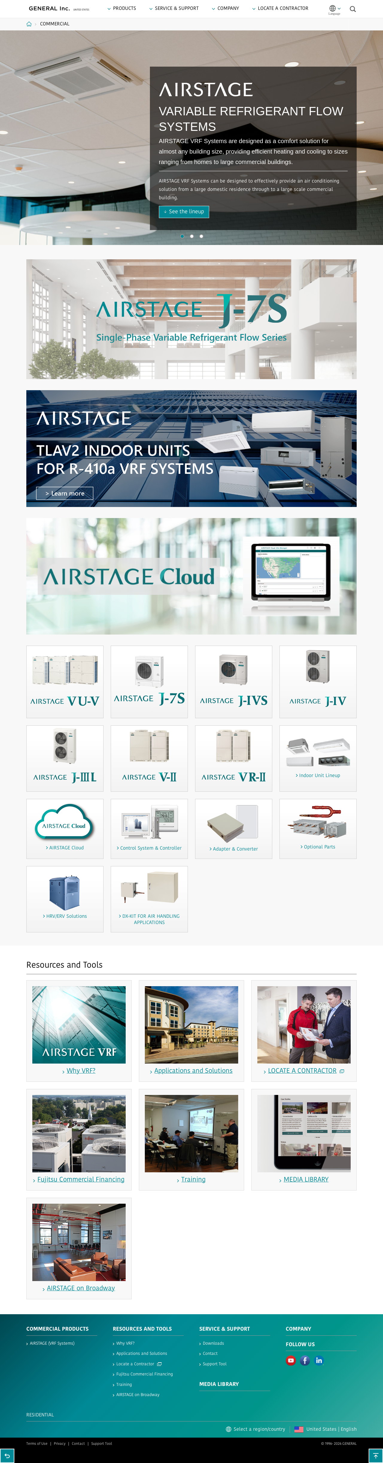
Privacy (60, 1444)
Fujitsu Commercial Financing (144, 1374)
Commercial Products (57, 1329)
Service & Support (224, 1329)
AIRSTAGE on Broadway (137, 1395)
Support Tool (215, 1364)
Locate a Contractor (139, 1364)
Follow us (300, 1345)
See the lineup (186, 212)
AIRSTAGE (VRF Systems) (52, 1343)
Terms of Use (37, 1444)
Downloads (213, 1343)
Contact (210, 1354)
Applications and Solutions (141, 1354)
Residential (40, 1415)
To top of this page (376, 1456)
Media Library (219, 1384)
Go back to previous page (7, 1456)
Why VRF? (125, 1343)
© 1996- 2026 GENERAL (339, 1444)
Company (298, 1329)
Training (124, 1385)
